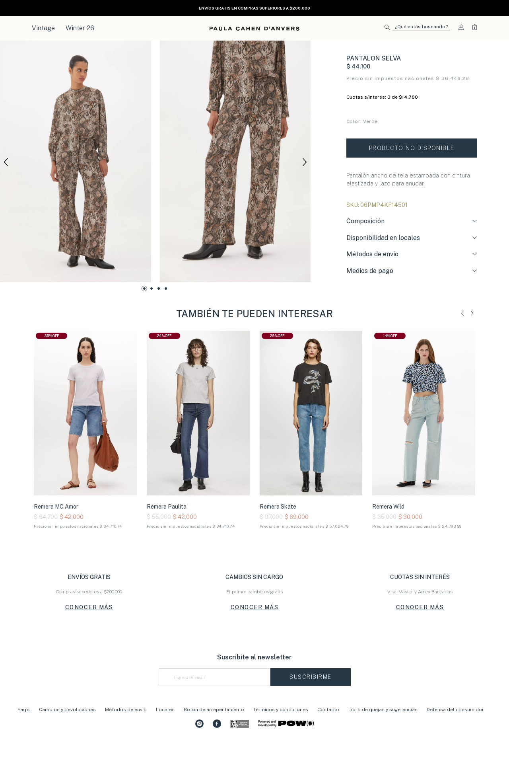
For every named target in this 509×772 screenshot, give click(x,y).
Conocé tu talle (364, 154)
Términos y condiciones (280, 738)
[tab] (411, 252)
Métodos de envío (126, 738)
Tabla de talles (460, 154)
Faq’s (23, 738)
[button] (417, 28)
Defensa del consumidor (455, 738)
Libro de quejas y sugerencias (383, 738)
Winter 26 (80, 28)
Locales (165, 738)
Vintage (43, 28)
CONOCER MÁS (89, 636)
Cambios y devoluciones (67, 738)
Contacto (328, 738)
